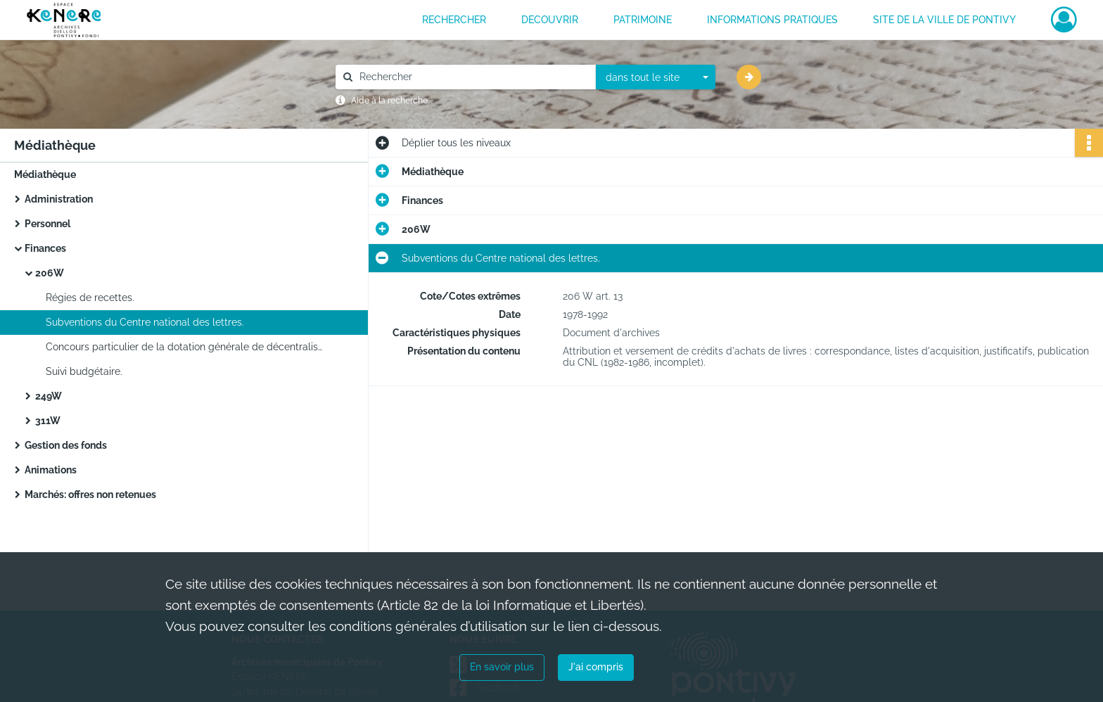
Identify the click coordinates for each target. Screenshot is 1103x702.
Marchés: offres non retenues (90, 494)
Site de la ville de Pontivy (944, 19)
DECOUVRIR (549, 19)
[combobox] (655, 77)
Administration (59, 199)
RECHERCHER (454, 19)
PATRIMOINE (642, 19)
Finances (45, 248)
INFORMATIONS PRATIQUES (772, 19)
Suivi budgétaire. (84, 371)
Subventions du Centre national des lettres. (145, 322)
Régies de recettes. (90, 297)
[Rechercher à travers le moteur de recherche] (472, 77)
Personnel (47, 223)
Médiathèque (45, 174)
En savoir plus (502, 666)
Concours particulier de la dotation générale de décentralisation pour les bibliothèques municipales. (186, 346)
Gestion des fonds (66, 445)
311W (47, 420)
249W (48, 396)
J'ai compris (595, 666)
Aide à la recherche (389, 101)
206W (49, 273)
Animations (51, 470)
